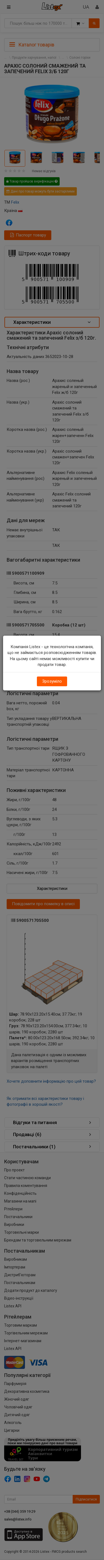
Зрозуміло (52, 681)
